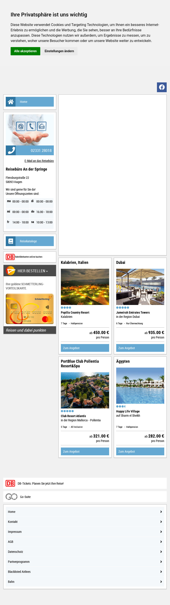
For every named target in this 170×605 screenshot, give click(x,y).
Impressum (85, 531)
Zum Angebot (71, 348)
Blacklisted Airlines (85, 571)
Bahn (85, 581)
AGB (85, 541)
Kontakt (85, 521)
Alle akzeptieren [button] (25, 51)
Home (16, 102)
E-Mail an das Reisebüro (39, 161)
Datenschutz (85, 551)
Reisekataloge (21, 241)
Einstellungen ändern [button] (59, 51)
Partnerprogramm (85, 561)
